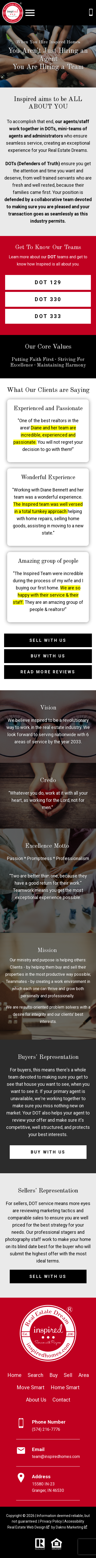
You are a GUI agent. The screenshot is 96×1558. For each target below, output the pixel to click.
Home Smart (65, 1387)
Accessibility (74, 1521)
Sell (68, 1375)
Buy (53, 1375)
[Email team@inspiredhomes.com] (48, 1453)
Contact (61, 1400)
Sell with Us (47, 640)
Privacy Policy (51, 1521)
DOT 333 (48, 316)
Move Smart (31, 1387)
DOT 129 (48, 282)
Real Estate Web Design (28, 1527)
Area (83, 1375)
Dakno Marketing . (72, 1527)
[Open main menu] (30, 13)
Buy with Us (48, 656)
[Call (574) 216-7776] (90, 12)
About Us (36, 1400)
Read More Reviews (47, 671)
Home (14, 1375)
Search (35, 1375)
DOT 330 (48, 299)
